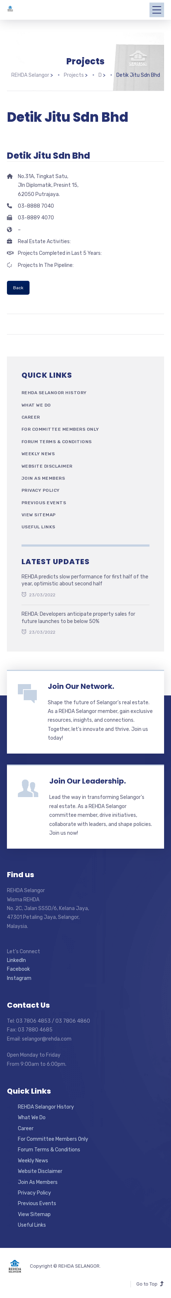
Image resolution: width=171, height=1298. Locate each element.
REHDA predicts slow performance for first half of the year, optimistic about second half (85, 579)
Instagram (19, 977)
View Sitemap (39, 514)
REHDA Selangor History (54, 392)
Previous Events (44, 502)
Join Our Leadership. (87, 781)
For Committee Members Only (60, 428)
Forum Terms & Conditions (57, 441)
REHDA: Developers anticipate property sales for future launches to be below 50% (78, 617)
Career (31, 416)
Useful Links (38, 526)
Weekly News (38, 453)
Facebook (18, 969)
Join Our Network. (81, 685)
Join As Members (43, 477)
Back (18, 287)
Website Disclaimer (47, 465)
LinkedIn (16, 959)
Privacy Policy (41, 490)
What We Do (36, 404)
